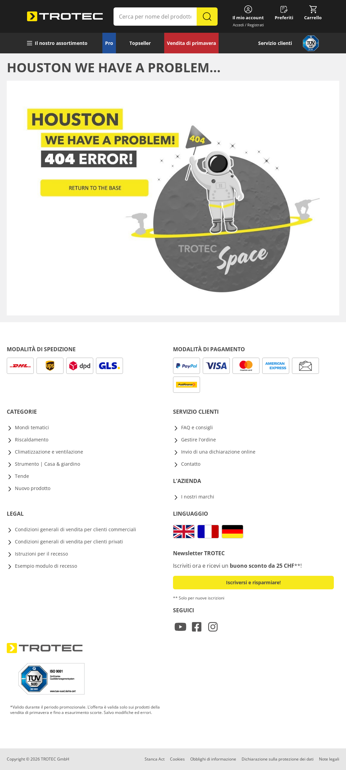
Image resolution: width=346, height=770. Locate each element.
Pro (109, 43)
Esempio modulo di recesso (46, 566)
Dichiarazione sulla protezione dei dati (278, 759)
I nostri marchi (197, 496)
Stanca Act (155, 759)
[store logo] (65, 16)
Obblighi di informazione (213, 759)
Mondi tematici (32, 427)
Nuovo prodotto (32, 488)
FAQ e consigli (197, 427)
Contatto (190, 464)
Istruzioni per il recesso (41, 553)
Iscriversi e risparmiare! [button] (253, 582)
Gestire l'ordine (198, 439)
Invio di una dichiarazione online (218, 451)
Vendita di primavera (191, 43)
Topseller (140, 43)
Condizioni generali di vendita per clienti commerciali (75, 529)
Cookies (177, 759)
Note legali (329, 759)
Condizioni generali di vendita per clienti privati (69, 541)
